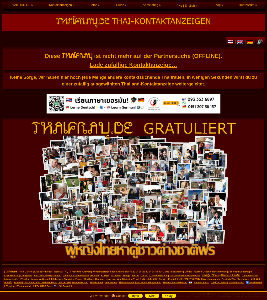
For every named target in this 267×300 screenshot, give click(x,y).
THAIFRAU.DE (20, 5)
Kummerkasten (80, 282)
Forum (135, 275)
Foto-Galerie (25, 271)
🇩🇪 (251, 41)
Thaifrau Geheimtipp (241, 271)
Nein (152, 296)
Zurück (66, 286)
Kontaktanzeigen (60, 5)
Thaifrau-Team (126, 282)
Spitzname (177, 271)
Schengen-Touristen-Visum (67, 279)
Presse (17, 282)
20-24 (136, 271)
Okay (168, 296)
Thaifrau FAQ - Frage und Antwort (72, 271)
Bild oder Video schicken (47, 275)
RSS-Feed (46, 286)
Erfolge (105, 275)
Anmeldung (150, 5)
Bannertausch (201, 282)
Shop (217, 5)
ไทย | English (186, 5)
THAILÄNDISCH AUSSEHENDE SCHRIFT (221, 275)
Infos (94, 5)
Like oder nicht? (43, 271)
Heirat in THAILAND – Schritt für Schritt (144, 279)
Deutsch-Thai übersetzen (235, 279)
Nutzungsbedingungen (148, 282)
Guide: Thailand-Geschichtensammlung (206, 271)
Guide (120, 5)
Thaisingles (23, 286)
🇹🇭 (231, 41)
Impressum (246, 5)
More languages (211, 279)
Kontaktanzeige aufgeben (18, 275)
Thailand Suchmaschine (76, 275)
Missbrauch (96, 282)
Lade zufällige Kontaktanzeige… (133, 65)
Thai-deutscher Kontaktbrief (185, 275)
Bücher (95, 275)
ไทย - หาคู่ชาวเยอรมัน (189, 279)
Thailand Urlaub (159, 275)
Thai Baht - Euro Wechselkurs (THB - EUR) (47, 282)
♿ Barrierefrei (254, 282)
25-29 (142, 271)
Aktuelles (116, 275)
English (172, 279)
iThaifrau (10, 286)
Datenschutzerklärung (175, 282)
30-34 (149, 271)
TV (38, 286)
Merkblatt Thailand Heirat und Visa (102, 279)
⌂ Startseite (11, 271)
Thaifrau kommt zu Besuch (36, 279)
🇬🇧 (241, 41)
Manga (126, 275)
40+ (160, 271)
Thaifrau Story (219, 282)
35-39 (155, 271)
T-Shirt (144, 275)
